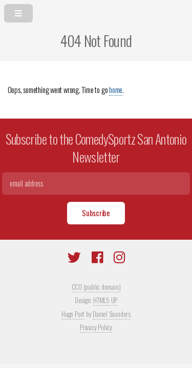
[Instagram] (119, 259)
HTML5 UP (105, 300)
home (115, 89)
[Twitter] (74, 259)
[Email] (96, 183)
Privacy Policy (96, 327)
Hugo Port (72, 314)
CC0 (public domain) (96, 287)
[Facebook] (97, 259)
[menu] (96, 11)
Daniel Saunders (112, 314)
